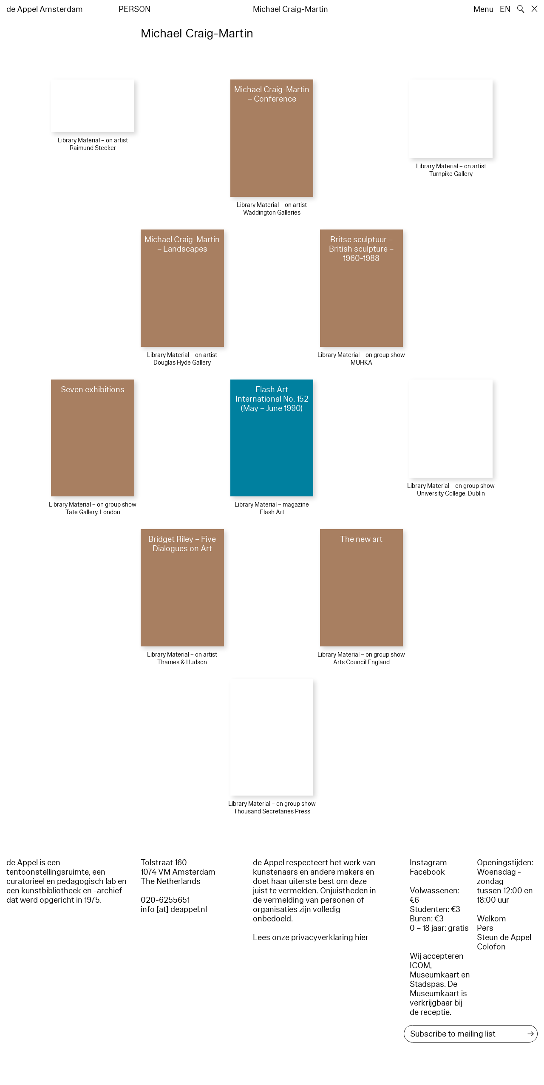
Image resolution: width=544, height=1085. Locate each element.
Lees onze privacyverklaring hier (310, 937)
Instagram (428, 862)
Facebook (427, 872)
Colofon (491, 946)
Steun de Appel (504, 937)
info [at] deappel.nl (174, 909)
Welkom (491, 918)
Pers (485, 928)
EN (505, 9)
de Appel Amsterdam (44, 9)
